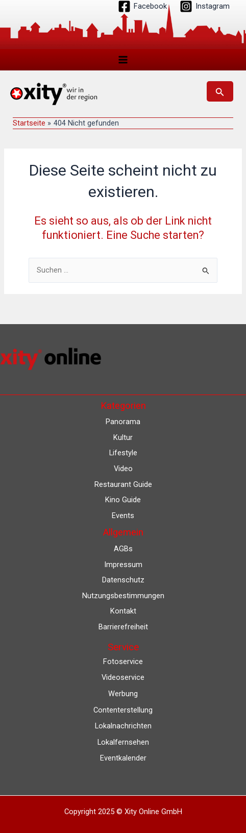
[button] (220, 91)
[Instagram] (205, 6)
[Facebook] (142, 6)
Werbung (123, 693)
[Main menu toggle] (123, 59)
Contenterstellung (123, 710)
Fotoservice (123, 661)
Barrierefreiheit (123, 626)
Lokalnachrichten (123, 725)
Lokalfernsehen (123, 742)
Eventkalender (123, 758)
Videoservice (123, 677)
